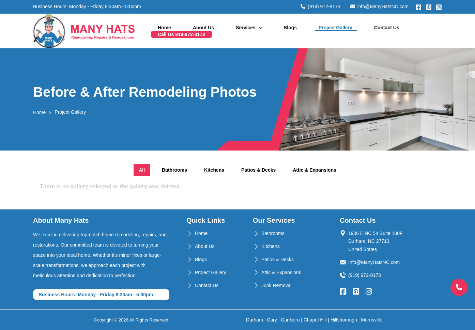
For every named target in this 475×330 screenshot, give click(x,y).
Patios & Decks (277, 259)
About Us (215, 31)
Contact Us (363, 31)
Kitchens (270, 246)
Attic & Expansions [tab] (314, 170)
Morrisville (371, 320)
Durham (254, 320)
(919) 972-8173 (320, 6)
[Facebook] (418, 7)
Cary (272, 320)
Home (184, 31)
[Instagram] (439, 7)
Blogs (284, 31)
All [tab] (142, 170)
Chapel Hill (315, 320)
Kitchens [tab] (214, 170)
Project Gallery (320, 31)
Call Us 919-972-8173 (411, 31)
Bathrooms (273, 233)
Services (251, 31)
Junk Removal (276, 285)
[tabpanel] (237, 191)
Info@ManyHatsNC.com (374, 262)
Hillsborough (344, 320)
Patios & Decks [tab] (258, 170)
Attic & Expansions (281, 272)
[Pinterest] (429, 7)
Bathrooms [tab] (174, 170)
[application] (261, 31)
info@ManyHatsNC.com (379, 6)
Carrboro (290, 320)
